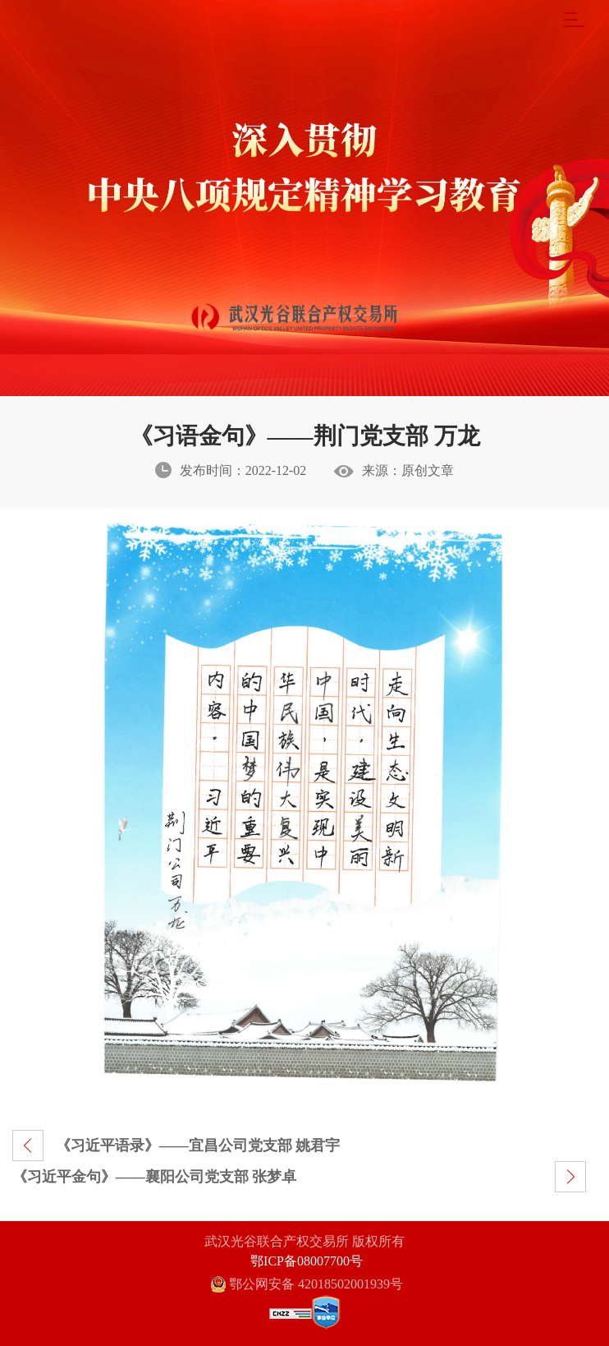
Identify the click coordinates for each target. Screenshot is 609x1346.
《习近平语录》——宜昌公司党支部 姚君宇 (198, 1145)
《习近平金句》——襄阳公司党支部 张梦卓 (154, 1177)
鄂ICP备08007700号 (306, 1261)
